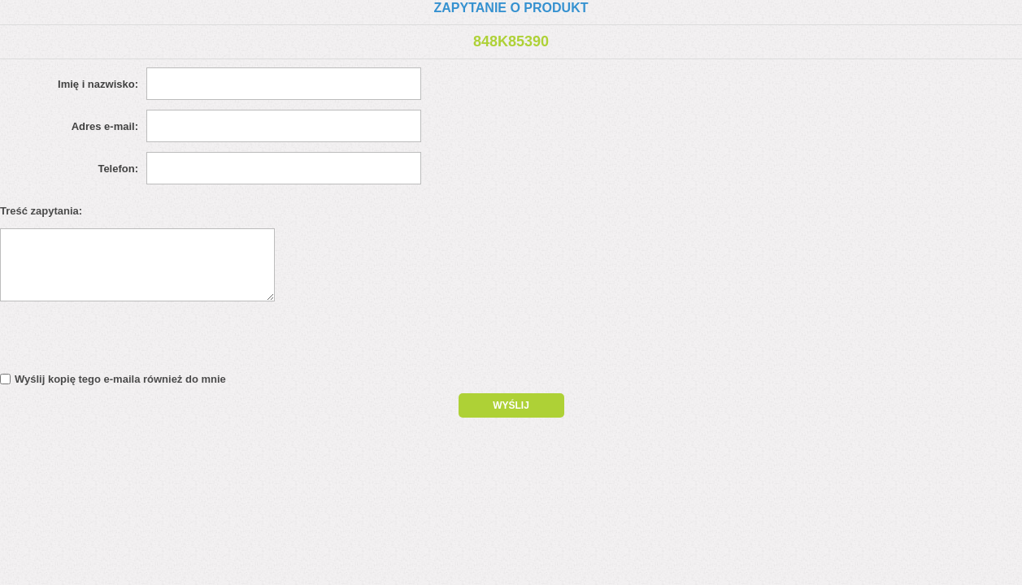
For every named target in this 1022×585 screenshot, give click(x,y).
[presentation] (139, 341)
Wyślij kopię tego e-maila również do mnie (120, 379)
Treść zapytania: (41, 211)
